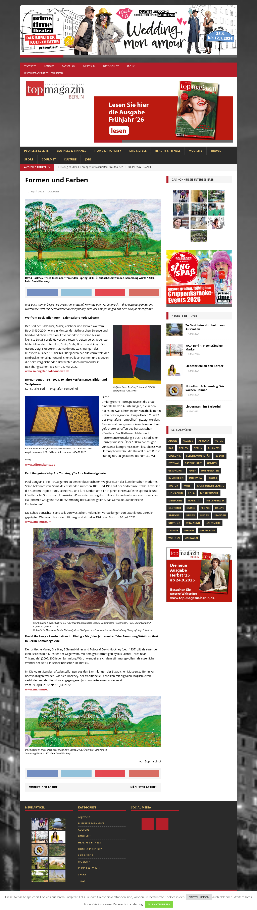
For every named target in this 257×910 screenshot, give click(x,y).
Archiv (130, 66)
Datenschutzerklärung (128, 904)
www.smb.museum (38, 522)
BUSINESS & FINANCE (71, 151)
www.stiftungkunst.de (40, 464)
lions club (175, 493)
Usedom (189, 530)
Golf (192, 470)
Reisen (190, 515)
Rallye (219, 508)
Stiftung (174, 523)
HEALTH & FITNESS (168, 151)
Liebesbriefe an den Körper (204, 366)
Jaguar (212, 478)
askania (203, 441)
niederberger (215, 500)
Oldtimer (174, 508)
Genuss (212, 463)
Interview (195, 478)
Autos (219, 441)
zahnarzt (191, 538)
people (205, 508)
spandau (220, 515)
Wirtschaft (207, 530)
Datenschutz (111, 66)
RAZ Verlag (68, 66)
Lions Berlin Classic (210, 485)
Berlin (198, 448)
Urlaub (173, 530)
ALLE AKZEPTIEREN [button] (159, 904)
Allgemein (84, 817)
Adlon (172, 441)
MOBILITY (195, 151)
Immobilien (176, 478)
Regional (174, 515)
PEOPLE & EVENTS (36, 151)
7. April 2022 (36, 191)
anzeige (188, 441)
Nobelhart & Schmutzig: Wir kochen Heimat (205, 388)
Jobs (88, 159)
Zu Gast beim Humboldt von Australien (205, 327)
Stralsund (193, 523)
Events (219, 455)
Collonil (174, 455)
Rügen (204, 515)
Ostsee (191, 508)
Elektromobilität (198, 455)
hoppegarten (210, 470)
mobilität (194, 500)
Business (213, 448)
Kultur (173, 485)
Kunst (188, 485)
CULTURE (70, 159)
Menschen (175, 500)
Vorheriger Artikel (44, 787)
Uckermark (213, 523)
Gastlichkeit (193, 463)
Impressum (89, 66)
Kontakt (49, 66)
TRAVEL (216, 151)
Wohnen (174, 538)
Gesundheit (176, 470)
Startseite (30, 66)
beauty (183, 448)
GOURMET (49, 159)
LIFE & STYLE (138, 151)
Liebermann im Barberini (203, 406)
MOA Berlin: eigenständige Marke (204, 347)
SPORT (28, 159)
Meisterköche (209, 493)
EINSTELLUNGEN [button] (199, 897)
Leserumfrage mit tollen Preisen (43, 73)
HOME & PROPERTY (107, 151)
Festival (173, 463)
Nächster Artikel (143, 787)
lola (191, 493)
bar (170, 448)
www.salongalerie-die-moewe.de (47, 371)
